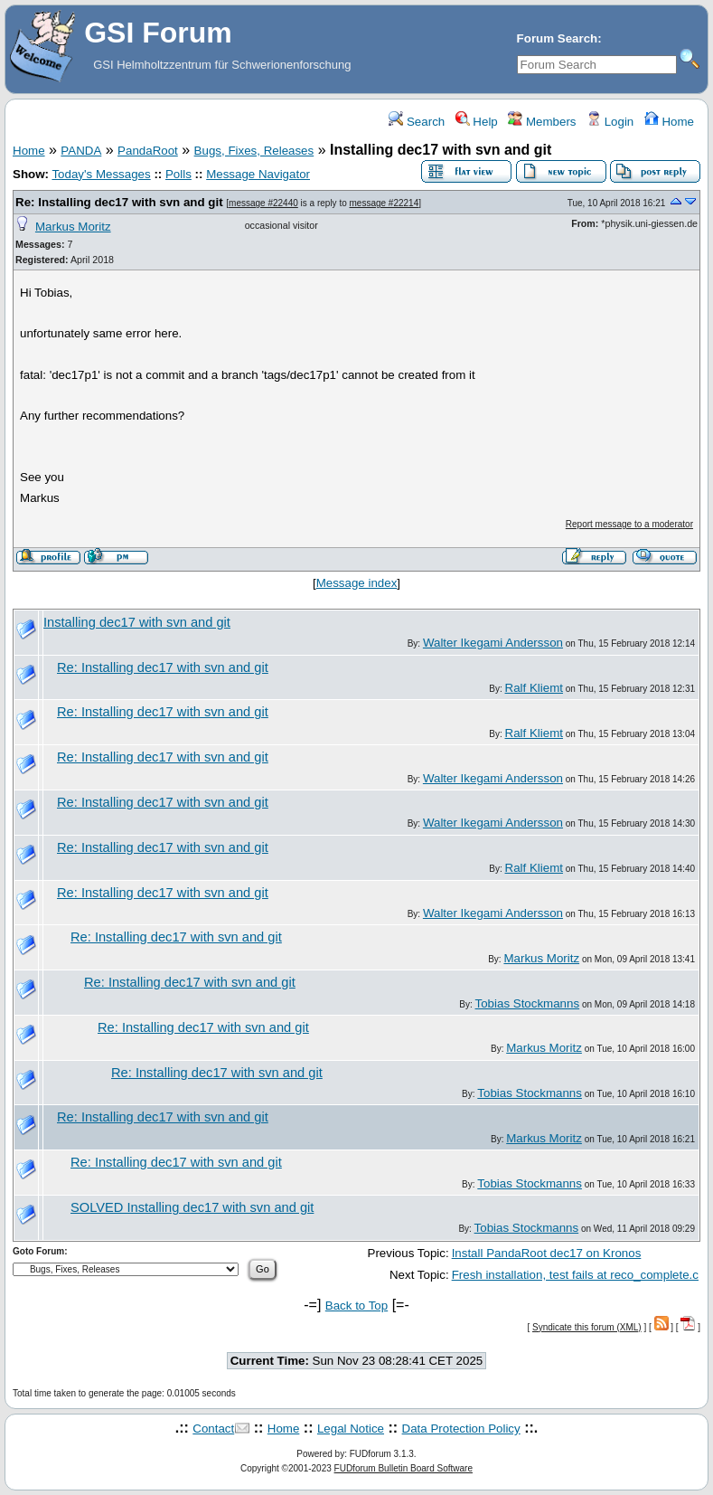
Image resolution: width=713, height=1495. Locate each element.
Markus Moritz (73, 226)
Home (669, 121)
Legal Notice (350, 1428)
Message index (357, 583)
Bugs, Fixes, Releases (254, 150)
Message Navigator (258, 174)
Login (609, 121)
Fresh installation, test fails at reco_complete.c (575, 1275)
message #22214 (384, 203)
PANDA (81, 150)
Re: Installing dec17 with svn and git (119, 202)
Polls (178, 174)
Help (476, 121)
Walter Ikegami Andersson (493, 642)
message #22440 (263, 203)
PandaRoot (147, 150)
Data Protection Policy (461, 1428)
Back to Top (356, 1305)
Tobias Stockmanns (527, 1003)
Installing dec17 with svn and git (136, 622)
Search (417, 121)
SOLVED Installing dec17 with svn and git (192, 1207)
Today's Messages (101, 174)
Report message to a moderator (629, 524)
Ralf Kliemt (534, 688)
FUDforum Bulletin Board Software (403, 1468)
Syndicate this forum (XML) (587, 1327)
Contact (213, 1428)
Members (542, 121)
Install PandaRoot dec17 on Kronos (547, 1253)
